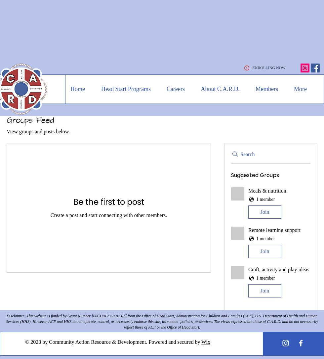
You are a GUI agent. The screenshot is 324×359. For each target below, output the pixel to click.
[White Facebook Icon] (301, 343)
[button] (123, 89)
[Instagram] (305, 68)
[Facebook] (315, 68)
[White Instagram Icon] (285, 343)
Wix (205, 342)
